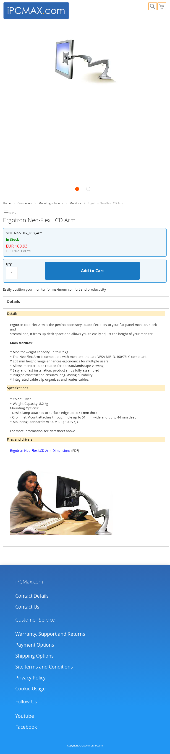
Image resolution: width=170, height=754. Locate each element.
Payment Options (34, 645)
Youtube (24, 716)
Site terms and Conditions (44, 667)
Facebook (26, 727)
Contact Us (27, 607)
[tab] (86, 301)
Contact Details (32, 596)
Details (13, 301)
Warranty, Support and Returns (50, 634)
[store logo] (44, 10)
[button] (80, 192)
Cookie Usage (30, 688)
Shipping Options (34, 656)
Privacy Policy (30, 677)
